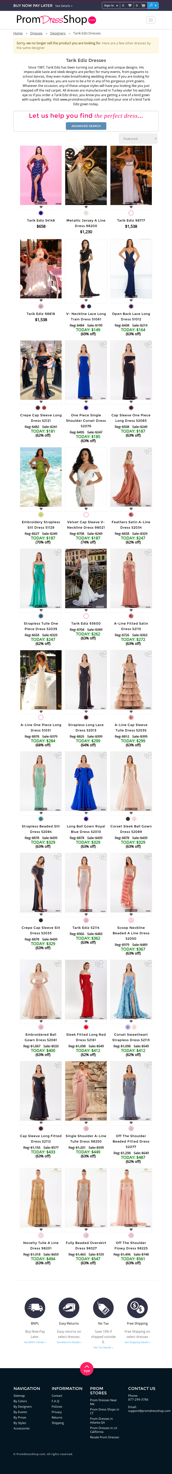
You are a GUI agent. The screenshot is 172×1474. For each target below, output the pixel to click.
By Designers (23, 1406)
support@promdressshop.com (149, 1411)
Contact (57, 1396)
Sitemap (19, 1396)
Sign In (109, 5)
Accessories (22, 1428)
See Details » (63, 6)
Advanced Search (86, 126)
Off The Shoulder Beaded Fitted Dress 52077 (131, 1141)
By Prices (20, 1417)
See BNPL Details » (35, 1342)
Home (18, 33)
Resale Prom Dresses (104, 1437)
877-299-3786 (138, 1399)
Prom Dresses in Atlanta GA (101, 1420)
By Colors (20, 1401)
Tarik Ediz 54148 (41, 220)
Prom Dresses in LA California (103, 1430)
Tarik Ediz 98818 (41, 314)
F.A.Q (55, 1401)
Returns (57, 1417)
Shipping (58, 1423)
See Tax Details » (103, 1347)
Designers (58, 33)
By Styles (20, 1423)
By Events (20, 1412)
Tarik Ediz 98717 (131, 220)
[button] (153, 5)
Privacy (57, 1412)
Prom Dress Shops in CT (104, 1411)
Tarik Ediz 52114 (86, 928)
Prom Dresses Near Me (103, 1402)
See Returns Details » (69, 1342)
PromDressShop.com (31, 1454)
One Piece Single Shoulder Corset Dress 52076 (86, 420)
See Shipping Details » (137, 1342)
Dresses (36, 33)
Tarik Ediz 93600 (86, 623)
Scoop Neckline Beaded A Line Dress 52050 (131, 933)
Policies (57, 1406)
